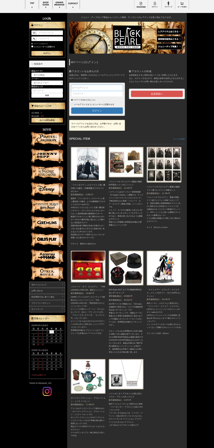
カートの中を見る (47, 120)
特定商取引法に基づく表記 (47, 296)
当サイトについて (47, 284)
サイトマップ (47, 309)
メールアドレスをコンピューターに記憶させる (94, 104)
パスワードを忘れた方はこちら (83, 100)
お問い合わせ (47, 290)
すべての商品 (179, 139)
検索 (47, 95)
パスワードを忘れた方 (39, 43)
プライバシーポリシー (47, 302)
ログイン (97, 110)
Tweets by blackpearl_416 (40, 383)
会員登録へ (157, 93)
